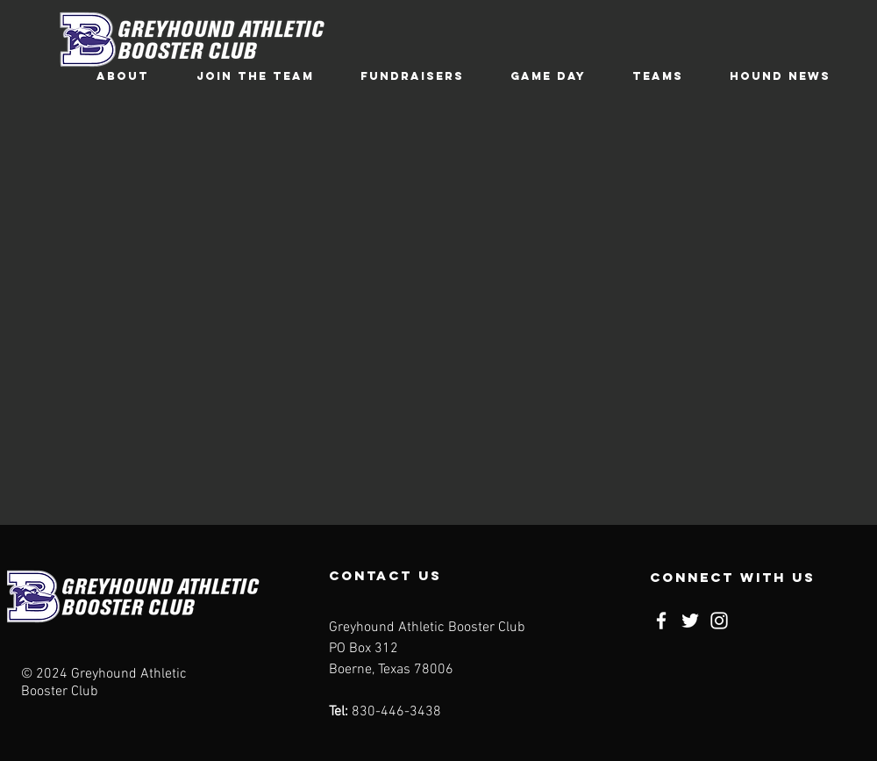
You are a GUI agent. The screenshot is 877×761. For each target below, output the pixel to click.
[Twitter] (690, 620)
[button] (123, 75)
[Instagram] (719, 620)
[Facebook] (661, 620)
